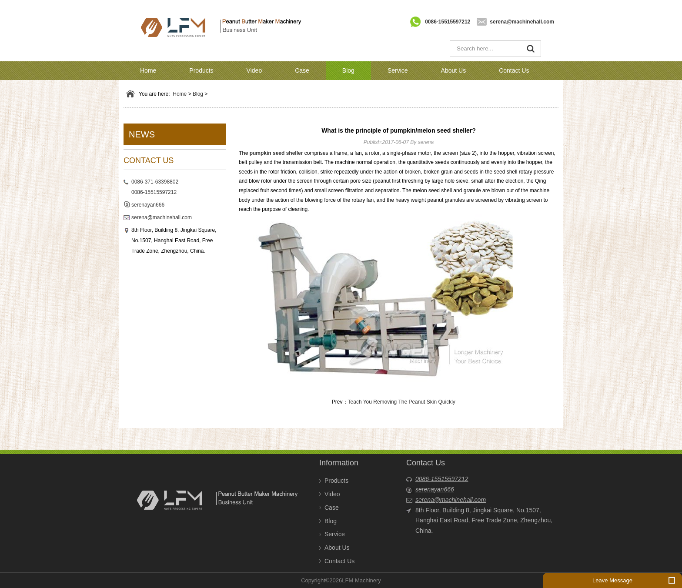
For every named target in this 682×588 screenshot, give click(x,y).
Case (302, 70)
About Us (453, 70)
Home (148, 70)
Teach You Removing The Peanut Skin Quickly (401, 402)
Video (254, 70)
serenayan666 (147, 205)
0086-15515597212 (447, 22)
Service (398, 70)
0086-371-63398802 (154, 182)
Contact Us (514, 70)
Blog (348, 70)
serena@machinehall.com (522, 22)
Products (201, 70)
